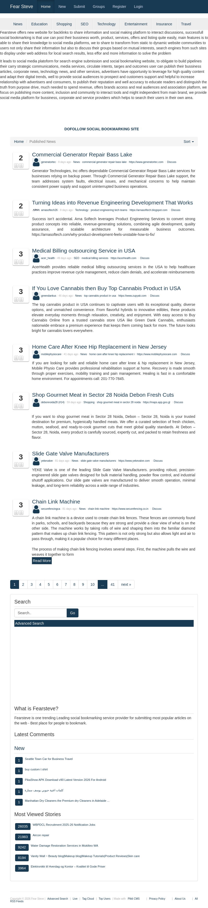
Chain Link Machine (56, 502)
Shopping (64, 24)
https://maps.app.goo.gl (156, 402)
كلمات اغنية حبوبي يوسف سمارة (44, 790)
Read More (42, 561)
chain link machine (98, 508)
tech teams (120, 210)
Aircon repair (41, 835)
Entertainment (136, 24)
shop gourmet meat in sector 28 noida (119, 402)
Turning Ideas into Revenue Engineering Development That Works (112, 203)
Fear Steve (21, 6)
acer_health (48, 258)
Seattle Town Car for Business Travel (48, 758)
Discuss (171, 162)
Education (39, 24)
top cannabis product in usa (100, 295)
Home (46, 6)
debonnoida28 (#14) (53, 402)
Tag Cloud (88, 898)
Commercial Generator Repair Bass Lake (82, 154)
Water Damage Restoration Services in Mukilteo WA (64, 845)
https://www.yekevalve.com (134, 460)
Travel (186, 24)
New (62, 6)
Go (72, 613)
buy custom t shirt (36, 769)
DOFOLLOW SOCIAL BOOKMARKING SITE (101, 129)
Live (75, 898)
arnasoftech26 (49, 210)
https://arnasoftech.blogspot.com (149, 210)
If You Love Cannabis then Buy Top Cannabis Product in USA (106, 288)
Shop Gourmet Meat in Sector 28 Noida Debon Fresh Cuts (103, 395)
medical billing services (95, 258)
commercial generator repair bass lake (104, 162)
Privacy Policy (157, 898)
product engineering (102, 210)
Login (138, 6)
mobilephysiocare (51, 354)
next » (126, 584)
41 (113, 584)
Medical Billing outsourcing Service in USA (83, 251)
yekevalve (47, 460)
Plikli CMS (134, 898)
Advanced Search (29, 623)
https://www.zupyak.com (132, 295)
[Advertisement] (104, 114)
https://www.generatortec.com (146, 162)
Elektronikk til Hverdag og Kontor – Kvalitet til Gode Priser (68, 866)
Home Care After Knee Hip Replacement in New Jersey (99, 347)
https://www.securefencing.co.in (130, 508)
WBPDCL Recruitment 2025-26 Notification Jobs (64, 824)
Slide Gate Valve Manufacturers (70, 453)
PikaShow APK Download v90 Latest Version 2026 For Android (65, 779)
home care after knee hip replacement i (111, 354)
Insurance (164, 24)
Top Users (105, 898)
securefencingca (50, 508)
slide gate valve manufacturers (98, 460)
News (17, 24)
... (102, 584)
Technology (106, 24)
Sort (188, 141)
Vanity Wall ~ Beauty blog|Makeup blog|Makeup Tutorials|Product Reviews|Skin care (85, 856)
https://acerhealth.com (123, 258)
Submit (79, 6)
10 (92, 584)
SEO (84, 24)
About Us (180, 898)
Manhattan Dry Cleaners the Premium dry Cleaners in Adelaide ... (67, 800)
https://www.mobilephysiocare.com (157, 354)
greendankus (48, 295)
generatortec (48, 162)
